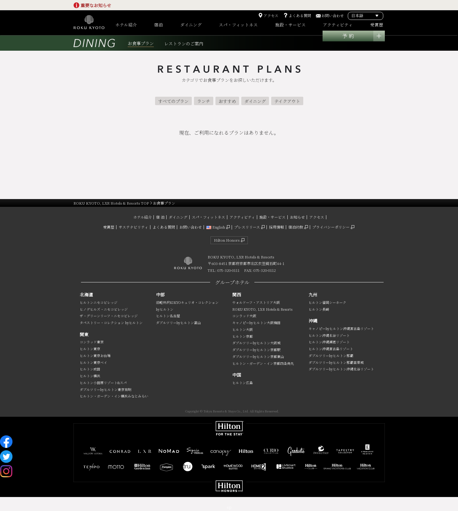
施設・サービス (272, 217)
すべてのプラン (173, 101)
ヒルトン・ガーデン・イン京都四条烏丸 (263, 363)
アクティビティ (242, 217)
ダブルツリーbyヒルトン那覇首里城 (336, 362)
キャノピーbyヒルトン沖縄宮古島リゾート (341, 328)
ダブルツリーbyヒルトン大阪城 (256, 342)
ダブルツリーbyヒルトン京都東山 (258, 356)
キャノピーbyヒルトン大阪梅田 (256, 322)
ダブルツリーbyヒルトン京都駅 (256, 349)
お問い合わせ (332, 15)
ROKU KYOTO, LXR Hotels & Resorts (262, 309)
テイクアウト (287, 101)
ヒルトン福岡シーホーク (327, 302)
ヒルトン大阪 (242, 329)
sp (229, 507)
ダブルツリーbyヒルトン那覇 (331, 355)
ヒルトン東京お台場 (95, 355)
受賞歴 (108, 227)
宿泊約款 (295, 227)
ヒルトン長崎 (319, 309)
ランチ (203, 101)
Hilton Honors (227, 240)
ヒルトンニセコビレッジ (98, 302)
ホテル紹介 (142, 217)
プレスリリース (247, 227)
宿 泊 (160, 217)
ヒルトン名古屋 (168, 315)
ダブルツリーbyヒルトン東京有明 (105, 389)
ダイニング (255, 101)
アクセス (270, 15)
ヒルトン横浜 (90, 375)
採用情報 (276, 227)
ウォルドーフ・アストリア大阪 (256, 302)
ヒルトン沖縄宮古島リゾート (331, 348)
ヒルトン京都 (242, 336)
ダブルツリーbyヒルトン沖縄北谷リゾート (341, 368)
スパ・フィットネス (208, 217)
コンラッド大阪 (244, 315)
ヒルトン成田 (90, 368)
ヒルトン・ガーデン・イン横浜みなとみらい (114, 395)
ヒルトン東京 (90, 348)
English (215, 227)
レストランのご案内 (183, 44)
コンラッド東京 (92, 341)
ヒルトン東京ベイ (93, 362)
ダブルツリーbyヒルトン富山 (178, 322)
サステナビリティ (133, 227)
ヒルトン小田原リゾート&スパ (103, 382)
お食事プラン (141, 43)
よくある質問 (300, 15)
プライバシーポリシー (331, 227)
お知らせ (297, 217)
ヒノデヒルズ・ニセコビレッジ (104, 309)
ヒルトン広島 (242, 382)
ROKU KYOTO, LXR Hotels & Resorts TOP (111, 203)
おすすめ (227, 101)
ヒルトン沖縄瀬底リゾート (329, 341)
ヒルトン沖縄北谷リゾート (329, 335)
